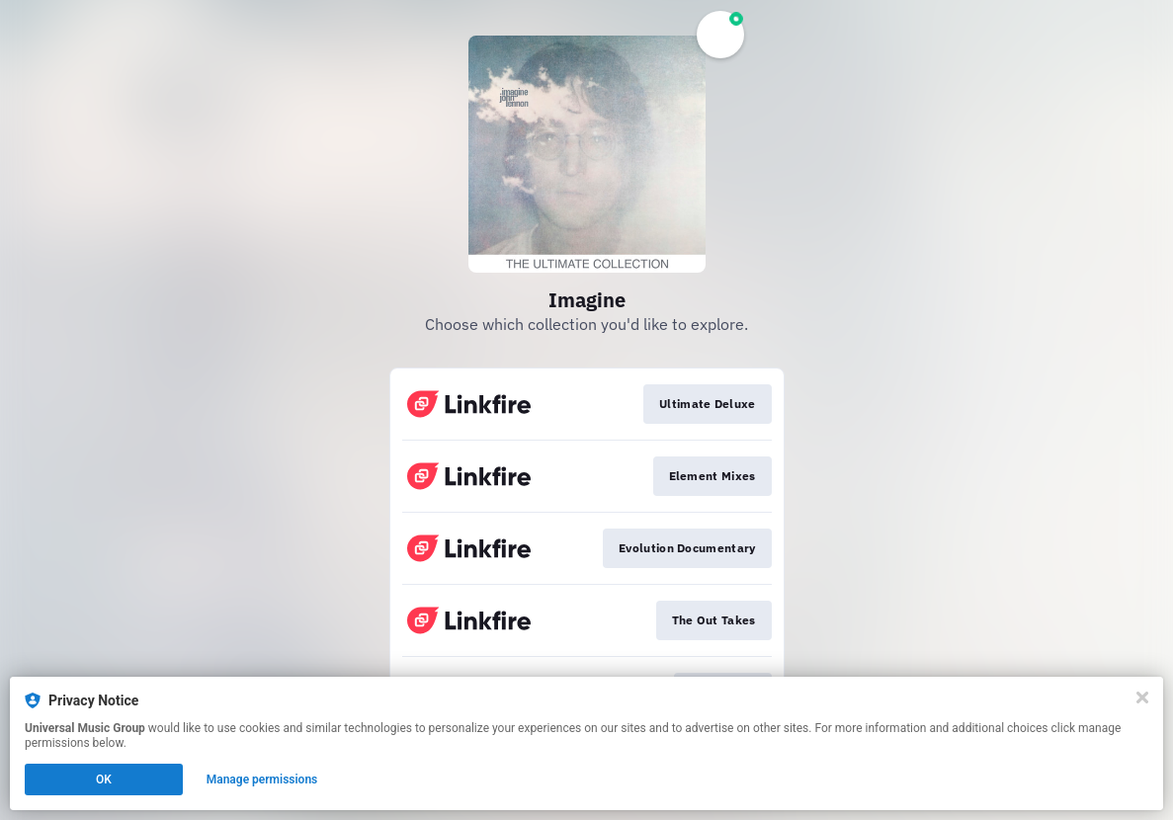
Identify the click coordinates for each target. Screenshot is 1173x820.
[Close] (1142, 697)
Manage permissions (262, 779)
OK (104, 779)
